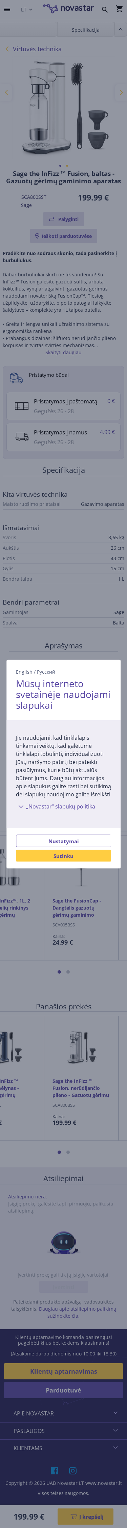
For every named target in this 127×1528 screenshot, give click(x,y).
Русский (46, 672)
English (24, 672)
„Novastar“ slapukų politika (55, 806)
